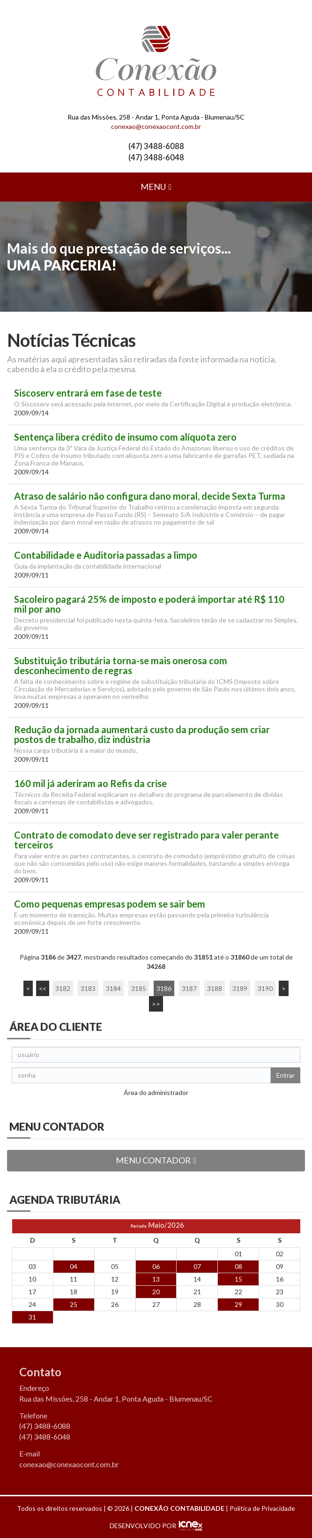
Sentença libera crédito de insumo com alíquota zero (125, 437)
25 (73, 1304)
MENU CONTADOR (156, 1160)
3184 (113, 988)
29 (238, 1304)
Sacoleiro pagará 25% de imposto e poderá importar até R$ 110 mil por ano (149, 604)
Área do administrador (156, 1092)
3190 (265, 988)
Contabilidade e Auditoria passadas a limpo (105, 555)
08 (238, 1266)
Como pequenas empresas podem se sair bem (109, 904)
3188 (214, 988)
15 (238, 1279)
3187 (189, 988)
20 (156, 1292)
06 (156, 1266)
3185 (138, 988)
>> (156, 1004)
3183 (88, 988)
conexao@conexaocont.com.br (156, 126)
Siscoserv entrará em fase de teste (88, 393)
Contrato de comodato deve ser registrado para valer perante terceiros (146, 840)
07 (197, 1266)
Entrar (285, 1075)
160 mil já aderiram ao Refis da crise (90, 783)
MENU (156, 186)
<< (42, 988)
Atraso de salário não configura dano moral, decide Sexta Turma (149, 496)
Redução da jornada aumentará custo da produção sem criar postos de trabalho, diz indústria (142, 734)
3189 (239, 988)
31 (32, 1317)
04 (73, 1266)
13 (156, 1279)
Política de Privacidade (262, 1508)
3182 (62, 988)
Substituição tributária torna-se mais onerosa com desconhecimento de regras (120, 665)
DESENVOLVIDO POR (143, 1526)
